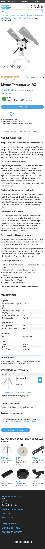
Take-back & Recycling (9, 505)
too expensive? (7, 93)
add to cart (22, 107)
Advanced (22, 18)
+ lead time (28, 100)
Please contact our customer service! (23, 421)
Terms (4, 499)
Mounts (29, 16)
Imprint (4, 501)
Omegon (14, 18)
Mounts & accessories (18, 16)
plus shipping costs (26, 91)
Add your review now (15, 430)
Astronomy (4, 16)
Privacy (4, 503)
